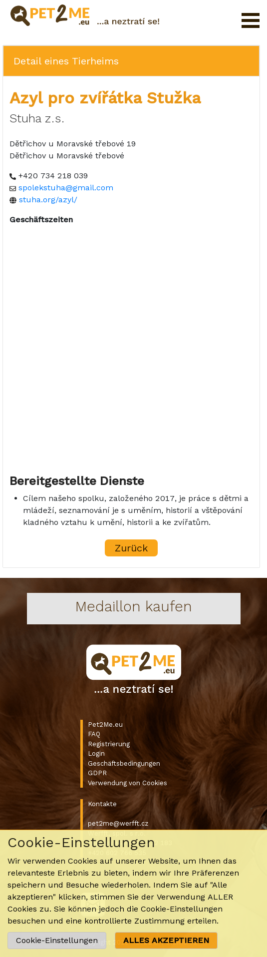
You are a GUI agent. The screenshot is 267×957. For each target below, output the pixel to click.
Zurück (131, 548)
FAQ (94, 734)
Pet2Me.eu (105, 724)
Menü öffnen (251, 20)
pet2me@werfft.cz (118, 823)
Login (96, 753)
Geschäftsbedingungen (124, 763)
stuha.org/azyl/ (48, 199)
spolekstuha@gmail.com (65, 187)
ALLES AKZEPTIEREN (166, 940)
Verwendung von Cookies (127, 783)
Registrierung (109, 744)
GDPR (97, 773)
